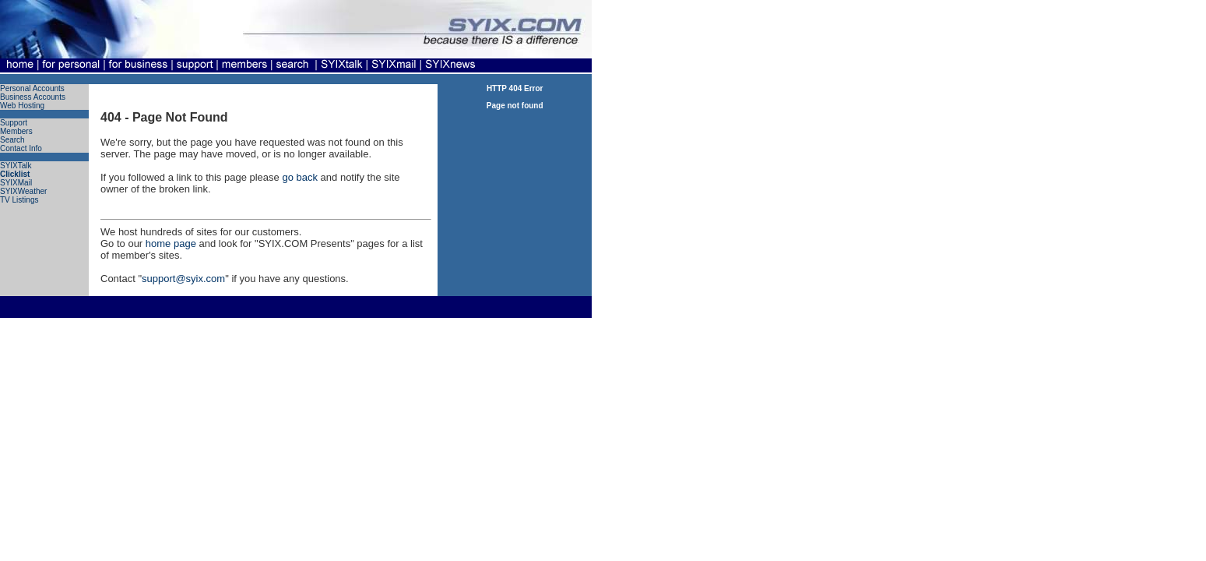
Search (12, 140)
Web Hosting (22, 105)
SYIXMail (16, 182)
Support (13, 122)
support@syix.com (183, 278)
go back (300, 177)
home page (171, 243)
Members (16, 131)
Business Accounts (32, 97)
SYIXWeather (23, 191)
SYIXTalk (16, 165)
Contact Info (21, 148)
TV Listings (19, 200)
